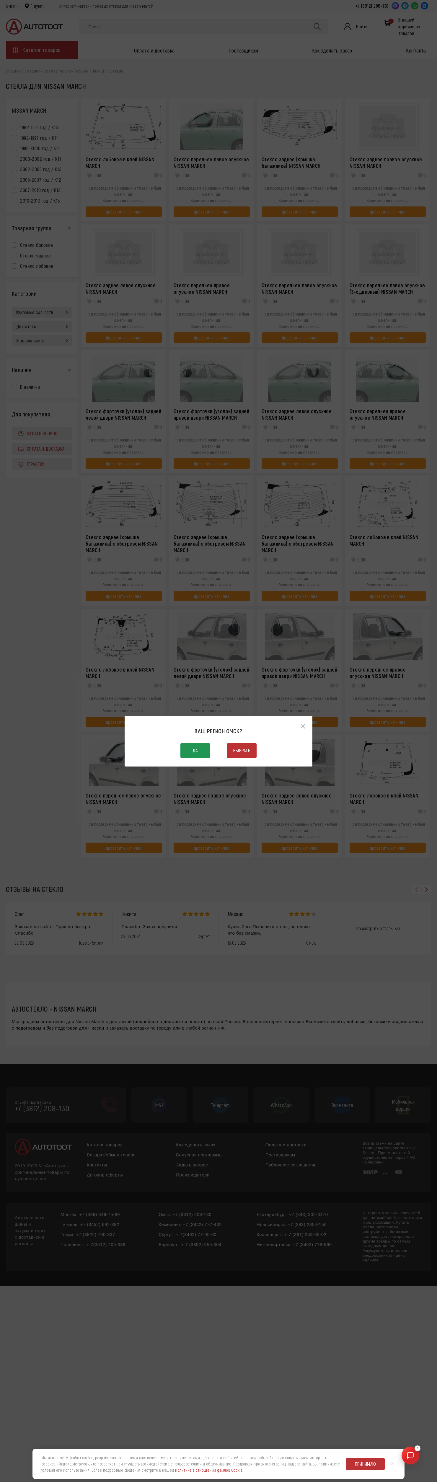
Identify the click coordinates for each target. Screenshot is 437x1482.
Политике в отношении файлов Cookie (209, 1470)
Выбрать (241, 750)
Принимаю (365, 1464)
